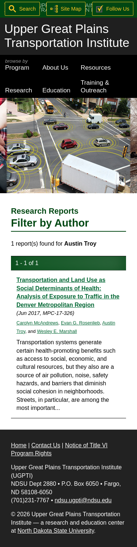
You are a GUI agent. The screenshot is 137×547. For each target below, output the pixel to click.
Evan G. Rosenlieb (80, 323)
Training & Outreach (95, 86)
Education (56, 90)
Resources (96, 67)
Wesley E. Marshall (57, 331)
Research (18, 90)
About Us (55, 67)
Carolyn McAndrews (37, 323)
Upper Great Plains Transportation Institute (66, 35)
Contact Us (45, 445)
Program (18, 64)
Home (19, 445)
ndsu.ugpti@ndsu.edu (82, 500)
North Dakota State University (56, 531)
